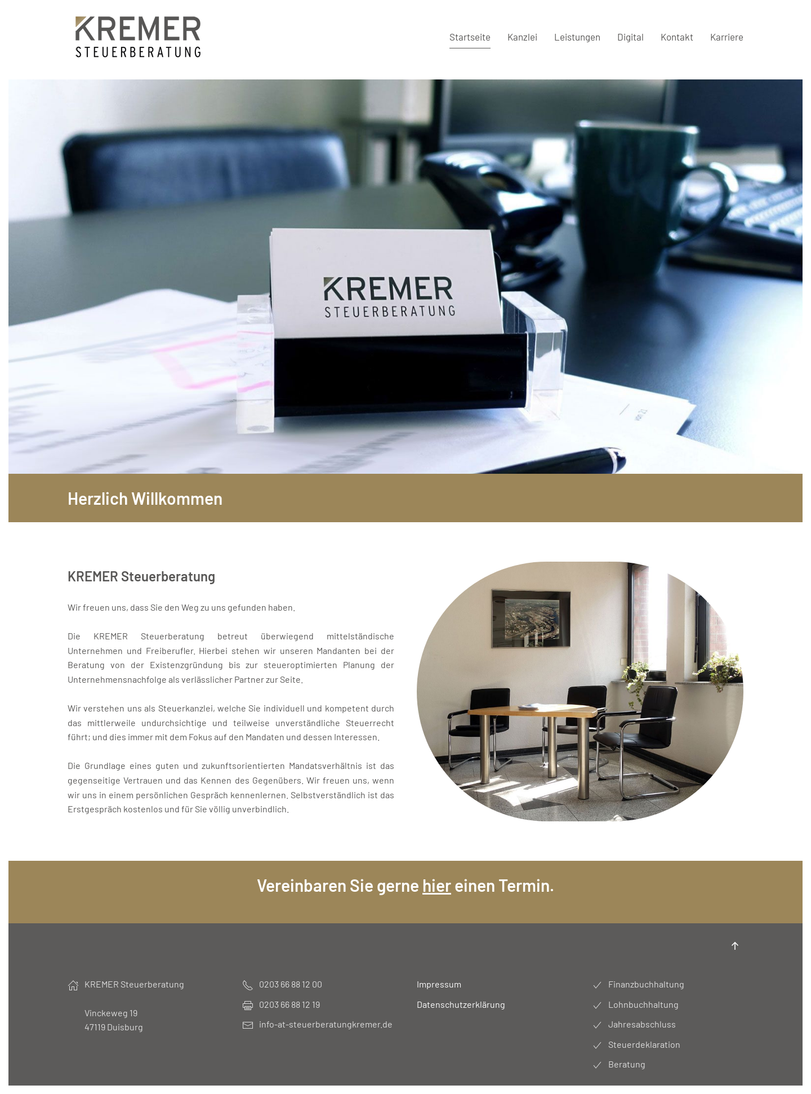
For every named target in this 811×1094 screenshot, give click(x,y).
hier (436, 885)
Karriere (726, 36)
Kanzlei (522, 36)
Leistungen (577, 36)
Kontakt (677, 36)
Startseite (470, 36)
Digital (630, 36)
